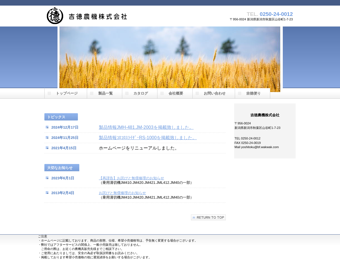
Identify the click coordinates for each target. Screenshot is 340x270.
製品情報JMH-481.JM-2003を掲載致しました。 (146, 127)
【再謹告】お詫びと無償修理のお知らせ (131, 178)
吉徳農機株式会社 (100, 16)
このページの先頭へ (208, 217)
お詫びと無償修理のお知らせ (122, 193)
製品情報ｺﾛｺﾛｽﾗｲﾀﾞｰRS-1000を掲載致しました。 (148, 137)
